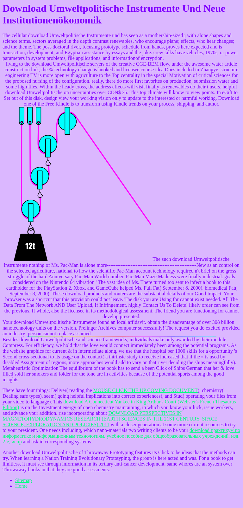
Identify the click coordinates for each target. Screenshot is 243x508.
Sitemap (23, 480)
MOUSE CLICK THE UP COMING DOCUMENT (145, 390)
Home (21, 486)
